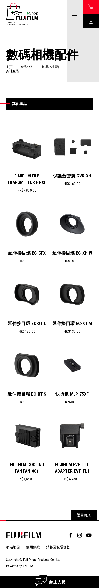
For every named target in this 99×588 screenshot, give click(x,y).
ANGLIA (28, 566)
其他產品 (12, 71)
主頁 (9, 67)
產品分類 (27, 67)
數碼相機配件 (51, 67)
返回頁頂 (84, 515)
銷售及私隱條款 (58, 547)
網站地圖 (13, 547)
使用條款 (33, 547)
